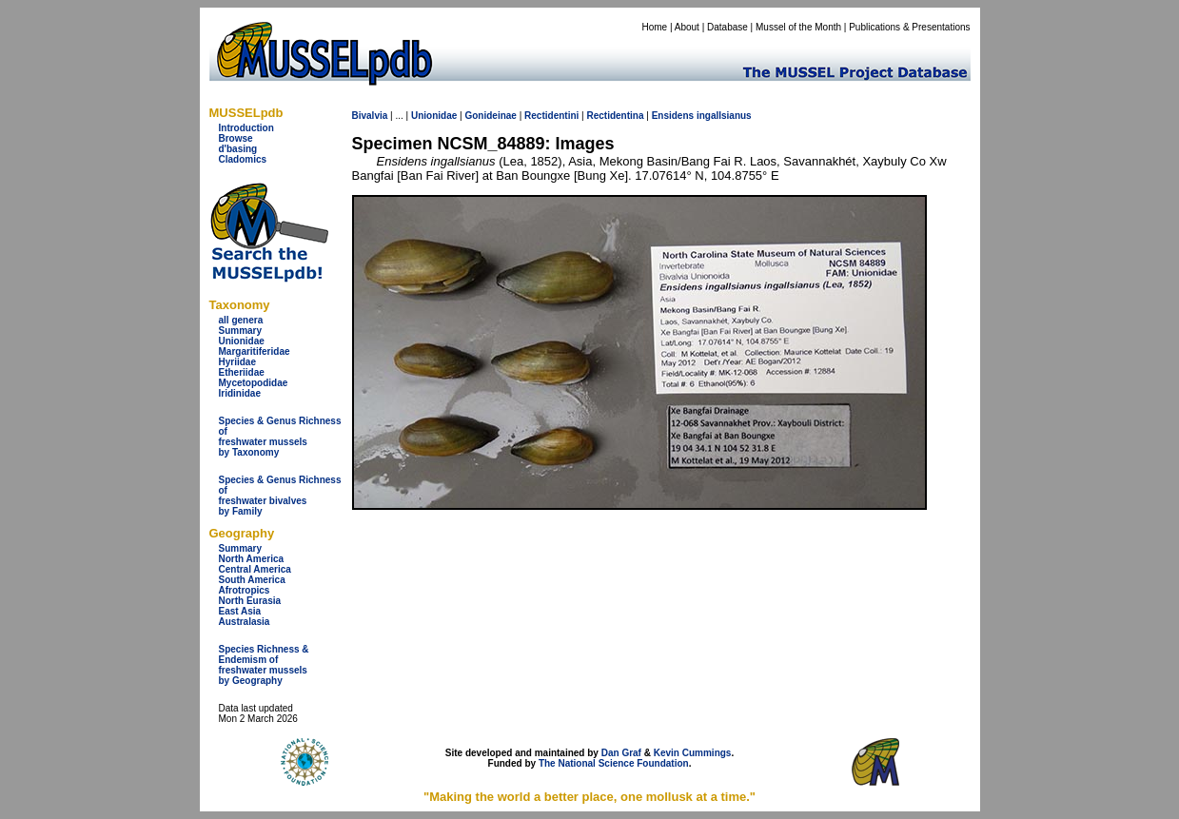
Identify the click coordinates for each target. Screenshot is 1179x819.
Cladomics (243, 159)
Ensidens (673, 115)
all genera (241, 320)
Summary (241, 330)
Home (654, 27)
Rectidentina (614, 115)
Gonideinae (490, 115)
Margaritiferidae (254, 351)
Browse (236, 138)
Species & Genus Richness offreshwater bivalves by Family (280, 496)
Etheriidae (242, 372)
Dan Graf (621, 753)
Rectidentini (551, 115)
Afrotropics (244, 590)
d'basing (238, 149)
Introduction (246, 128)
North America (252, 559)
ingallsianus (724, 115)
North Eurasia (250, 600)
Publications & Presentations (909, 27)
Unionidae (242, 341)
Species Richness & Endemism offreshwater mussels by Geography (264, 665)
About (687, 27)
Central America (255, 569)
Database (727, 27)
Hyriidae (237, 362)
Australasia (244, 621)
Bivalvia (370, 115)
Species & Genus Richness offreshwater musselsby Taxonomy (280, 437)
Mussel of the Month (798, 27)
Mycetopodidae (253, 383)
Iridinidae (240, 393)
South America (252, 580)
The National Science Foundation (614, 763)
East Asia (240, 611)
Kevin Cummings (693, 753)
